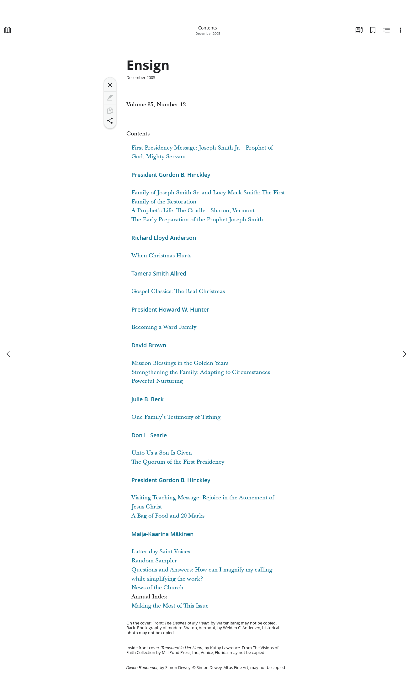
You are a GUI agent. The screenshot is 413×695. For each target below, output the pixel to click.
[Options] (400, 30)
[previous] (9, 354)
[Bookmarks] (373, 30)
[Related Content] (386, 30)
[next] (404, 354)
